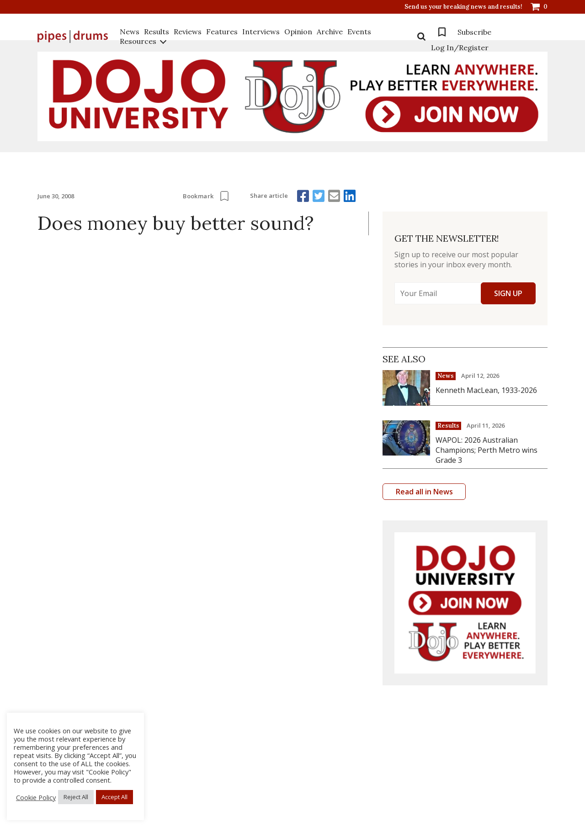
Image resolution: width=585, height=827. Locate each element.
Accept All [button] (114, 797)
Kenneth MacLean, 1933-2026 (486, 390)
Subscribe (474, 32)
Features (222, 31)
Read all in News (424, 492)
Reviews (188, 31)
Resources (138, 41)
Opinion (298, 31)
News (129, 31)
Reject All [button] (76, 797)
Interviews (261, 31)
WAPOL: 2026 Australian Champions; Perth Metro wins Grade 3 (486, 450)
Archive (330, 31)
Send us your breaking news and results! (463, 7)
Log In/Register (460, 47)
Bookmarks (442, 32)
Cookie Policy (36, 797)
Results (156, 31)
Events (359, 31)
